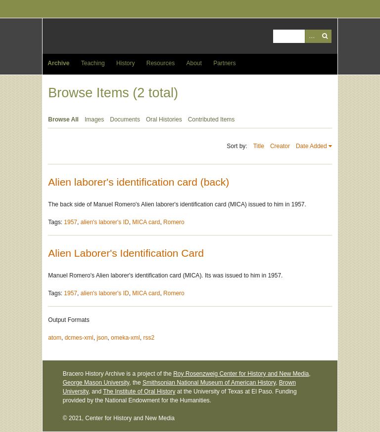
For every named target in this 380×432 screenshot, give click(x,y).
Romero (174, 222)
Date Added (311, 146)
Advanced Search (311, 36)
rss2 (148, 337)
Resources (160, 63)
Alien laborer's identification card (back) (138, 182)
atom (54, 337)
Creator (280, 146)
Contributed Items (211, 119)
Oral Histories (164, 119)
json (101, 337)
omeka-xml (125, 337)
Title (258, 146)
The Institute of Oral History (139, 391)
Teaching (93, 63)
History (125, 63)
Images (94, 119)
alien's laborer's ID (105, 222)
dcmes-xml (79, 337)
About (193, 63)
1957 (70, 222)
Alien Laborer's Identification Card (126, 253)
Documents (125, 119)
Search (325, 36)
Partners (224, 63)
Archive (58, 63)
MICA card (146, 222)
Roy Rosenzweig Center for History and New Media (241, 373)
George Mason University (96, 382)
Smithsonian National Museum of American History (209, 382)
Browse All (63, 119)
